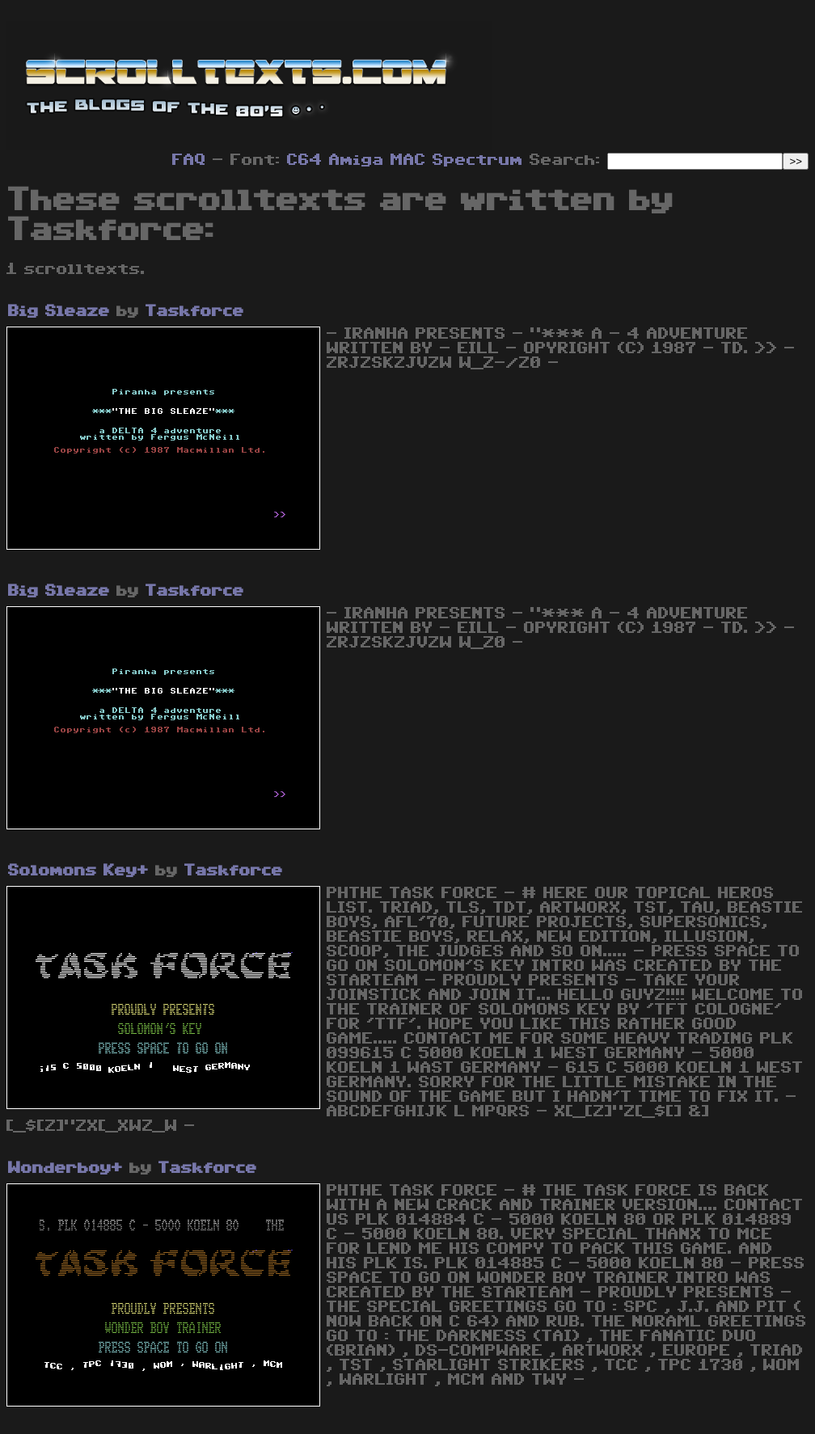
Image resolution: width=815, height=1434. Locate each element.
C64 (305, 160)
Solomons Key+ (78, 870)
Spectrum (478, 160)
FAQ (189, 160)
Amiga (356, 160)
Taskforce (195, 311)
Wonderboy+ (65, 1168)
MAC (408, 160)
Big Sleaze (59, 311)
